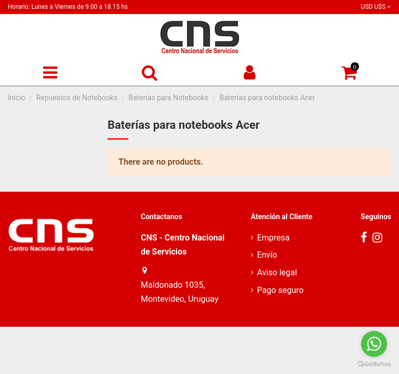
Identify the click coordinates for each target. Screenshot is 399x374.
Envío (267, 255)
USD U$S (376, 6)
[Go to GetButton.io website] (374, 363)
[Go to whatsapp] (374, 344)
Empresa (273, 238)
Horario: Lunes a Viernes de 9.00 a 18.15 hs (68, 6)
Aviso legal (277, 272)
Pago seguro (280, 290)
